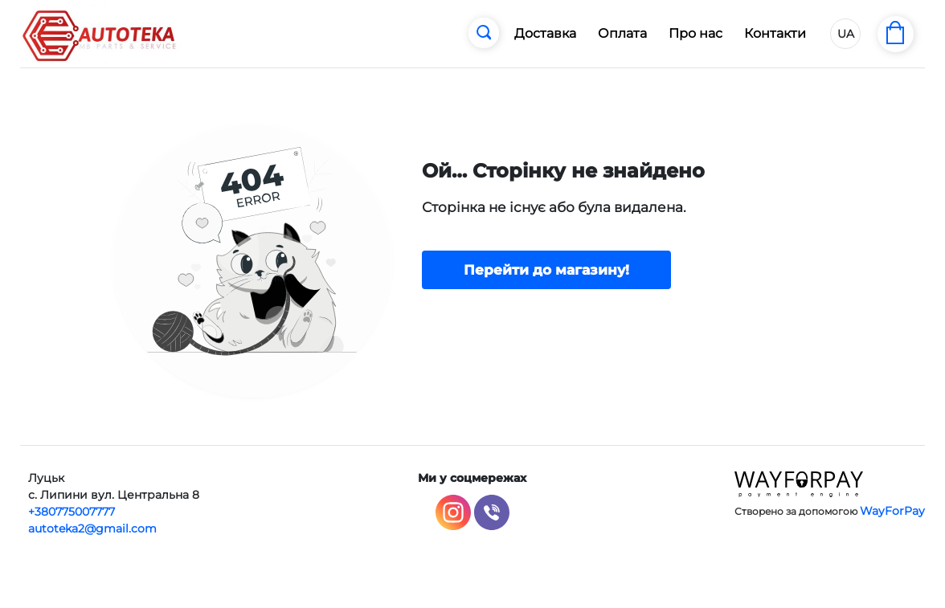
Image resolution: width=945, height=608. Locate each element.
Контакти (775, 33)
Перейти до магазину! (546, 270)
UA (845, 34)
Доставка (545, 33)
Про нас (695, 33)
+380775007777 (71, 511)
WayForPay (892, 511)
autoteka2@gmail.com (92, 528)
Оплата (622, 33)
